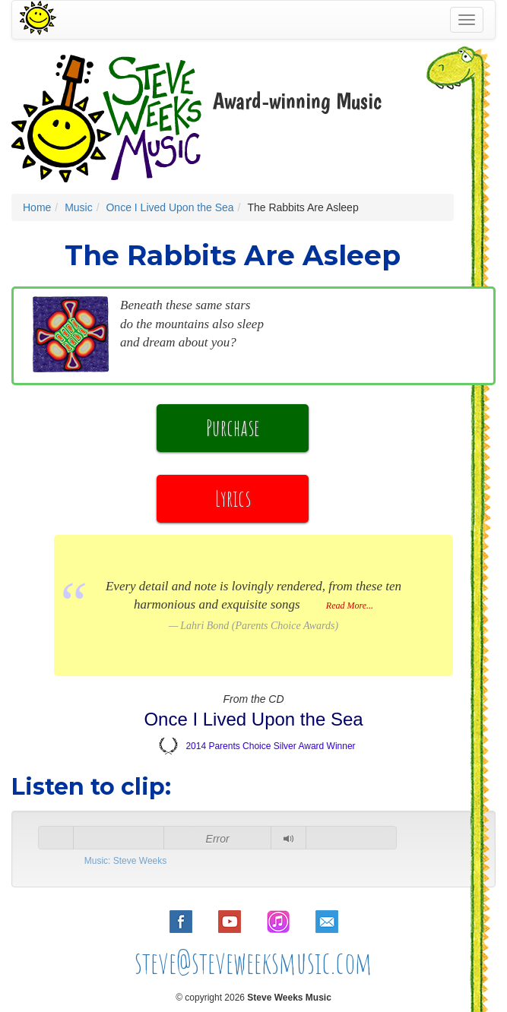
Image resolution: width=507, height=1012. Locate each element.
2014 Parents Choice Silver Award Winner (270, 746)
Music (79, 207)
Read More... (349, 605)
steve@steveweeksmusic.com (253, 962)
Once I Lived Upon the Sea (169, 207)
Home (37, 207)
